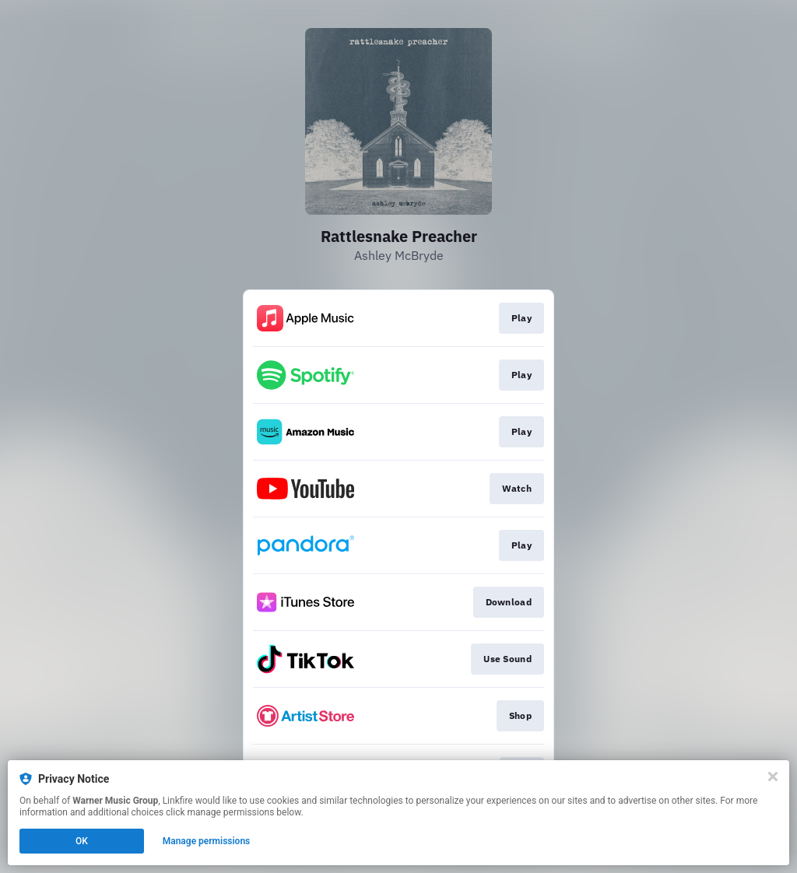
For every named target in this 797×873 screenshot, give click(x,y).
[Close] (772, 776)
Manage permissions (207, 841)
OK (81, 841)
